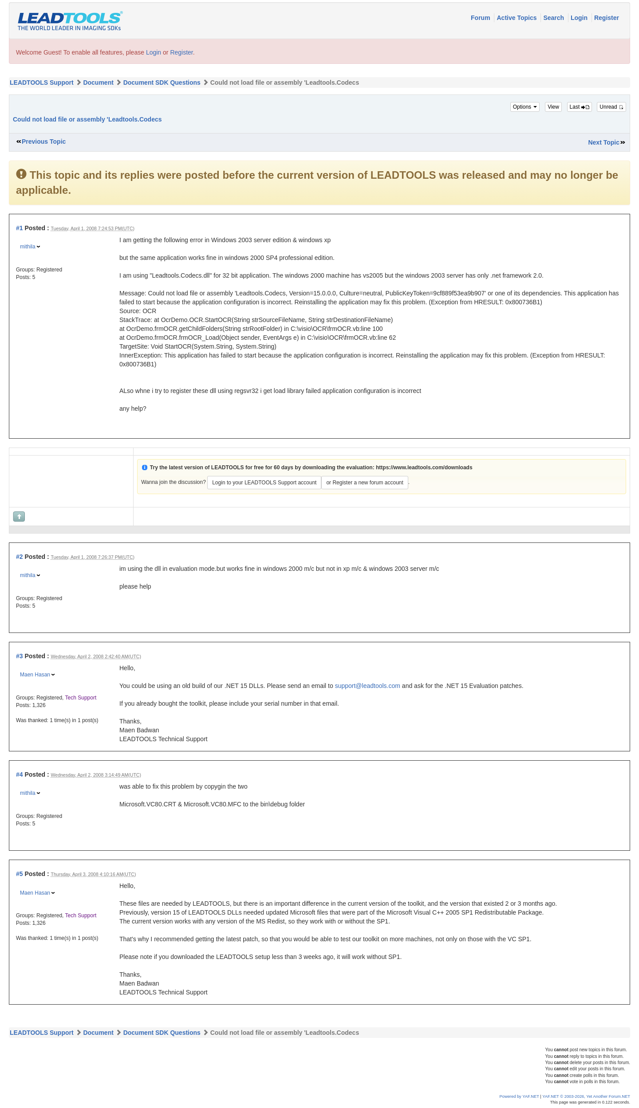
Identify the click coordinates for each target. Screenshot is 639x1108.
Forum (481, 17)
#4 (19, 774)
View (553, 107)
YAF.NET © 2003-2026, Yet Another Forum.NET (586, 1096)
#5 (19, 873)
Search (554, 17)
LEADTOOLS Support (42, 82)
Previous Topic (44, 141)
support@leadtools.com (367, 685)
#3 (19, 656)
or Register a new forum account (364, 482)
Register (606, 17)
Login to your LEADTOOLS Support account (264, 482)
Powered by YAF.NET (519, 1096)
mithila (28, 247)
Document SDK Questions (162, 82)
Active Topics (517, 17)
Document (98, 82)
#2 (19, 556)
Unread (611, 107)
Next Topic (603, 142)
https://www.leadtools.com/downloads (424, 467)
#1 (19, 228)
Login (580, 17)
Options (525, 107)
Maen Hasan (35, 675)
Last (579, 107)
